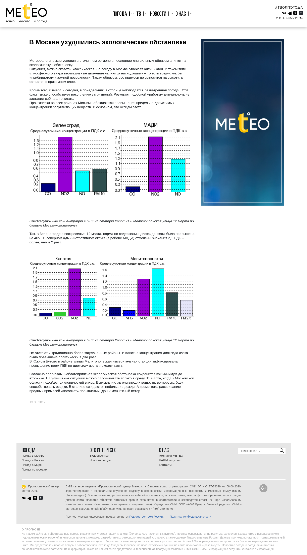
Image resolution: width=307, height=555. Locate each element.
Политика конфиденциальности (190, 516)
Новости (158, 14)
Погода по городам (34, 469)
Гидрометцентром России (146, 516)
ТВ (139, 14)
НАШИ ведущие (170, 460)
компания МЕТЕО (171, 455)
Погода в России (33, 460)
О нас (180, 14)
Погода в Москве (33, 455)
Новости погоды (100, 460)
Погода (120, 14)
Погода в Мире (32, 464)
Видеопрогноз (99, 455)
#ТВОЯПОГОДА (289, 7)
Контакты (165, 464)
